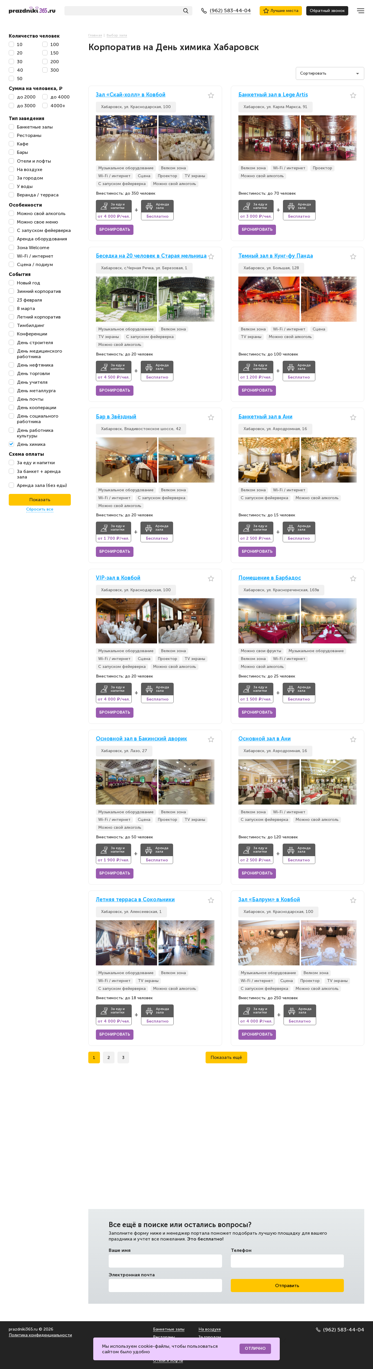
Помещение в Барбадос (269, 578)
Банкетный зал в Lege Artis (273, 95)
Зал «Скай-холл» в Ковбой (131, 95)
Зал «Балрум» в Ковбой (269, 900)
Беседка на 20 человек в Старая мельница (151, 256)
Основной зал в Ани (264, 739)
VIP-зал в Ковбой (118, 578)
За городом (209, 1337)
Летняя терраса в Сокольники (135, 900)
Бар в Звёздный (116, 417)
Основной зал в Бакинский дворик (141, 739)
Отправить (287, 1285)
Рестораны (164, 1337)
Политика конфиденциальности (40, 1335)
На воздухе (209, 1329)
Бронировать (114, 229)
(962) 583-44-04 (340, 1329)
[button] (210, 138)
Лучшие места (280, 11)
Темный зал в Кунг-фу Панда (275, 256)
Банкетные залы (168, 1329)
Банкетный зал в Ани (265, 417)
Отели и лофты (168, 1360)
